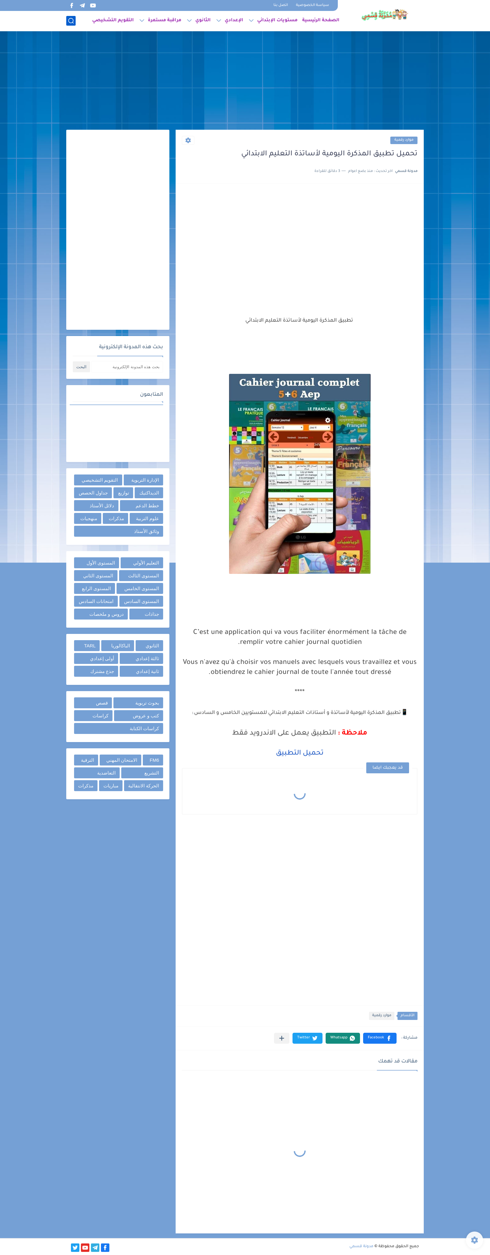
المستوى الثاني (98, 575)
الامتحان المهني (121, 760)
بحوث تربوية (147, 702)
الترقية (87, 760)
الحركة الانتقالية (143, 785)
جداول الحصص (93, 492)
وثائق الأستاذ (146, 531)
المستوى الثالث (143, 575)
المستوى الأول (101, 562)
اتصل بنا (280, 5)
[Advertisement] (245, 81)
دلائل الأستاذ (102, 505)
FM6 (154, 760)
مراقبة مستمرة (164, 20)
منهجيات (88, 518)
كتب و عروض (146, 715)
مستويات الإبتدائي (277, 20)
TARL (90, 645)
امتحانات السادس (96, 601)
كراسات (100, 715)
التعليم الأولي (146, 562)
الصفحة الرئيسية (320, 20)
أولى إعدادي (102, 658)
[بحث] (71, 21)
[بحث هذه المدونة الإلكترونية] (127, 367)
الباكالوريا (120, 645)
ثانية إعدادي (147, 671)
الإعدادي (234, 20)
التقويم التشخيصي (113, 20)
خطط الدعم (147, 505)
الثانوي (203, 20)
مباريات (110, 785)
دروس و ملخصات (106, 614)
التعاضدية (106, 773)
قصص (102, 702)
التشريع (151, 773)
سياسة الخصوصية (312, 5)
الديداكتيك (149, 492)
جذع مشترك (102, 671)
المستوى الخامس (141, 588)
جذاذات (152, 614)
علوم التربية (147, 518)
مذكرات (116, 518)
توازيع (123, 492)
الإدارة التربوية (145, 480)
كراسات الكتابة (144, 728)
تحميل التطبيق (299, 753)
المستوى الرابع (96, 588)
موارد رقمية (403, 140)
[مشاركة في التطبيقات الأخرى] (281, 1038)
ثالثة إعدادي (147, 658)
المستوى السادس (141, 601)
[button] (380, 1038)
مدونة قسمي (361, 1246)
